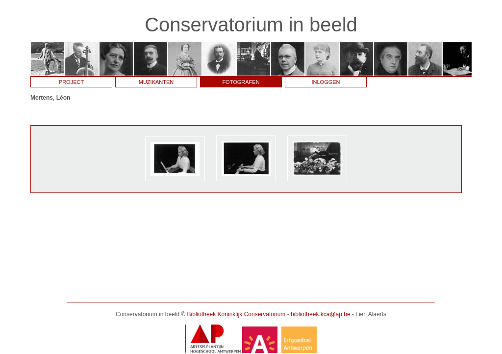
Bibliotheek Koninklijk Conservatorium (236, 314)
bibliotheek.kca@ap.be (321, 314)
